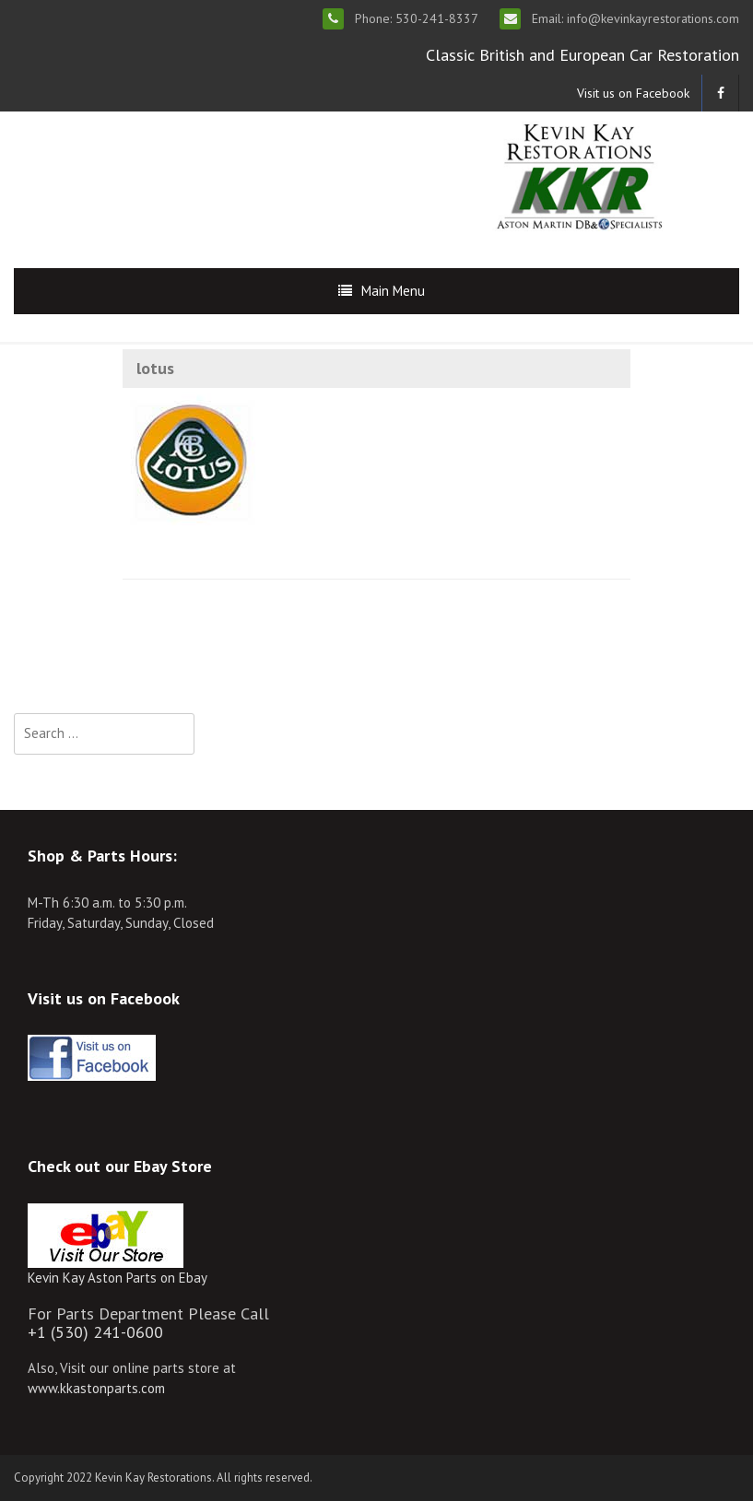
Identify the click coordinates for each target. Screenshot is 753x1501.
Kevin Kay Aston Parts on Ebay (117, 1277)
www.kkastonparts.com (96, 1388)
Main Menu (393, 290)
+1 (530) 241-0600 (95, 1332)
